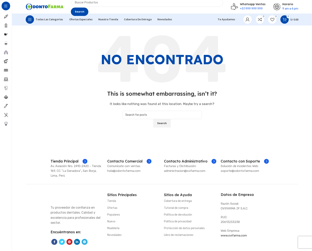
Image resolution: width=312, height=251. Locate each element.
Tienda (111, 203)
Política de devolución (178, 217)
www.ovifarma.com (234, 238)
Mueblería (113, 231)
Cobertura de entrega (178, 203)
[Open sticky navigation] (44, 22)
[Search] (162, 117)
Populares (113, 217)
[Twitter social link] (62, 244)
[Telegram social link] (85, 244)
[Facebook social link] (54, 244)
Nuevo (111, 224)
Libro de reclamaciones (178, 237)
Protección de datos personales (184, 231)
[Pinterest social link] (69, 244)
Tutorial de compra (176, 210)
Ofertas (112, 210)
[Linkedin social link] (77, 244)
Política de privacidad (177, 224)
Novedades (114, 237)
